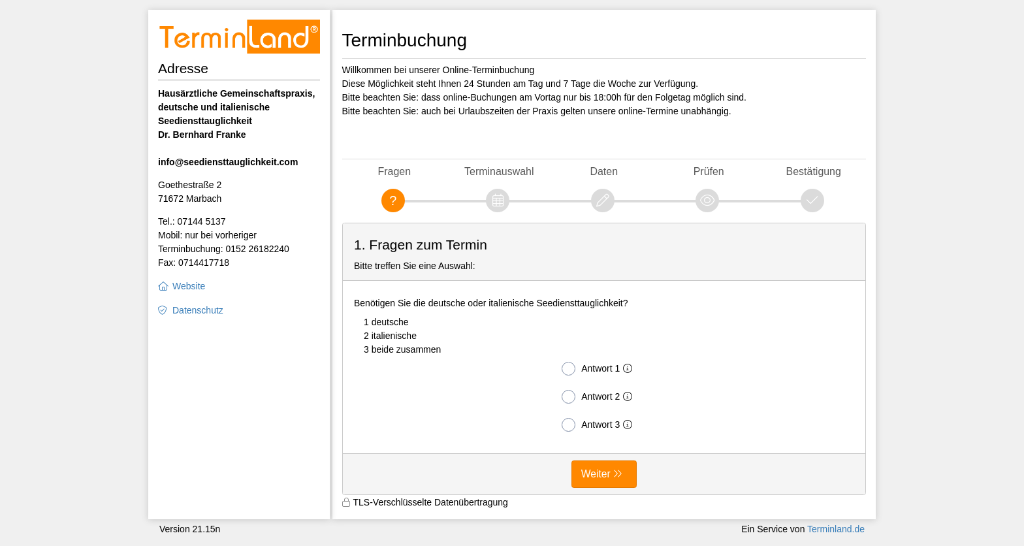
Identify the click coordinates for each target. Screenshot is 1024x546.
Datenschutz (197, 310)
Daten (604, 171)
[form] (604, 359)
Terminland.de (836, 529)
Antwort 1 (599, 369)
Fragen (394, 171)
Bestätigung (813, 171)
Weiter (596, 473)
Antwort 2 (599, 397)
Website (188, 286)
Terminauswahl (499, 171)
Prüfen (709, 171)
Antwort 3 (599, 425)
